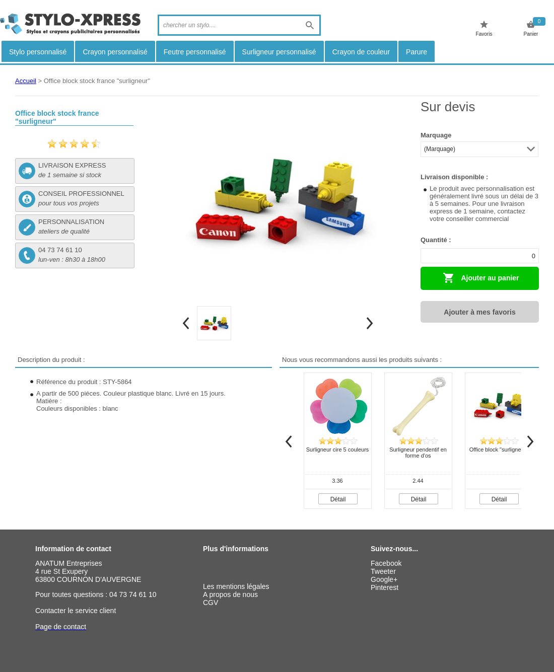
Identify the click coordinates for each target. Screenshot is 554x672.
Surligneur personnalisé (279, 52)
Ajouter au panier (481, 278)
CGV (210, 603)
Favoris (484, 28)
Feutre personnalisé (195, 52)
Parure (416, 52)
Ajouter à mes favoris (479, 312)
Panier (531, 28)
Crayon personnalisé (115, 52)
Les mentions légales (236, 586)
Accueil (25, 81)
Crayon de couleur (361, 52)
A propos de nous (230, 594)
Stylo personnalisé (37, 52)
